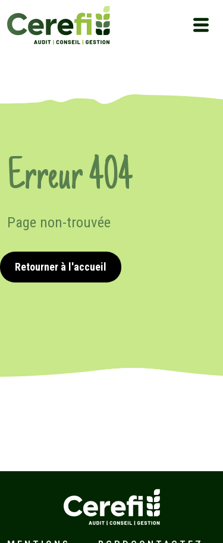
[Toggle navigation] (201, 25)
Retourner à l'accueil (60, 267)
